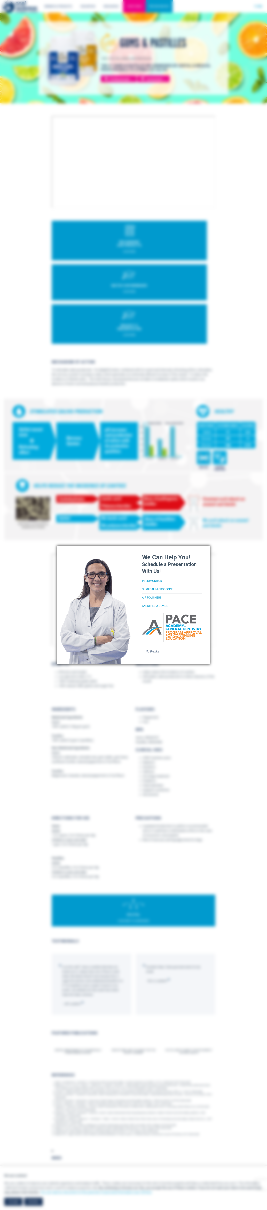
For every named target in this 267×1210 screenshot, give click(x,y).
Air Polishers (152, 597)
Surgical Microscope (159, 589)
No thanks (152, 651)
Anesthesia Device (156, 605)
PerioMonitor (153, 581)
